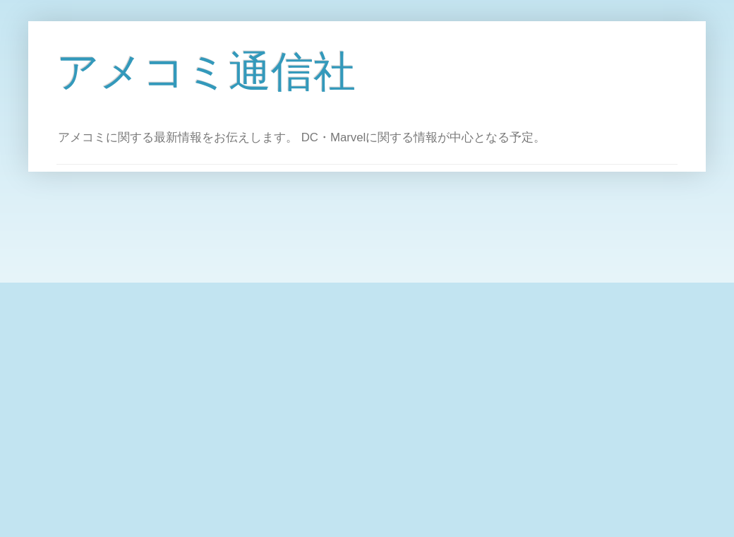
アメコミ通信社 (206, 71)
